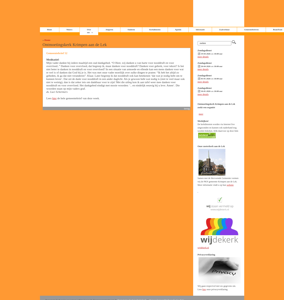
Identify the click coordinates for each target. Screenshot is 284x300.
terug (187, 108)
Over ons (89, 31)
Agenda (178, 30)
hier (54, 98)
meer (201, 114)
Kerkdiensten (155, 30)
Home (47, 40)
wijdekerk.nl (203, 247)
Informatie (200, 30)
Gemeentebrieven (251, 30)
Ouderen (131, 30)
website (230, 185)
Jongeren (109, 30)
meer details (203, 57)
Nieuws (69, 30)
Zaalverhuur (224, 30)
